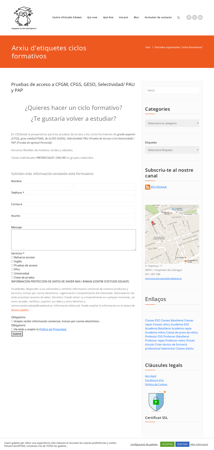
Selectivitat (168, 348)
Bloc (136, 17)
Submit (17, 334)
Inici (148, 47)
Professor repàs (155, 340)
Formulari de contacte (158, 17)
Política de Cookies (156, 384)
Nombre (16, 181)
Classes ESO (152, 320)
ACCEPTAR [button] (167, 444)
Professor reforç (176, 340)
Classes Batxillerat (172, 320)
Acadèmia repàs (182, 328)
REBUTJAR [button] (182, 444)
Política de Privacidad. (53, 329)
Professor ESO (154, 336)
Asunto (15, 216)
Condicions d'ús (154, 380)
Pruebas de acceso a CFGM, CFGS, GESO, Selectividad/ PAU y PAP (73, 87)
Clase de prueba (22, 277)
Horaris (123, 17)
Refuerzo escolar (23, 257)
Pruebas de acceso (24, 265)
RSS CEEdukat (156, 186)
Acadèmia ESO (180, 324)
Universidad (20, 273)
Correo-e (16, 204)
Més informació (199, 444)
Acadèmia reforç (155, 332)
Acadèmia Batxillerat (158, 328)
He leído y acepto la (39, 329)
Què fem (108, 17)
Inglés (16, 261)
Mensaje (16, 227)
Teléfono (17, 192)
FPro (15, 269)
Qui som (92, 17)
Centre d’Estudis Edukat (67, 17)
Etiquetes (151, 142)
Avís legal (150, 376)
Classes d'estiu (185, 348)
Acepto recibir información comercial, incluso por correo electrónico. (55, 321)
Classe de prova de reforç (182, 332)
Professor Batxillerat (176, 336)
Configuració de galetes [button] (144, 444)
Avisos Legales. (20, 309)
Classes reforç (161, 324)
